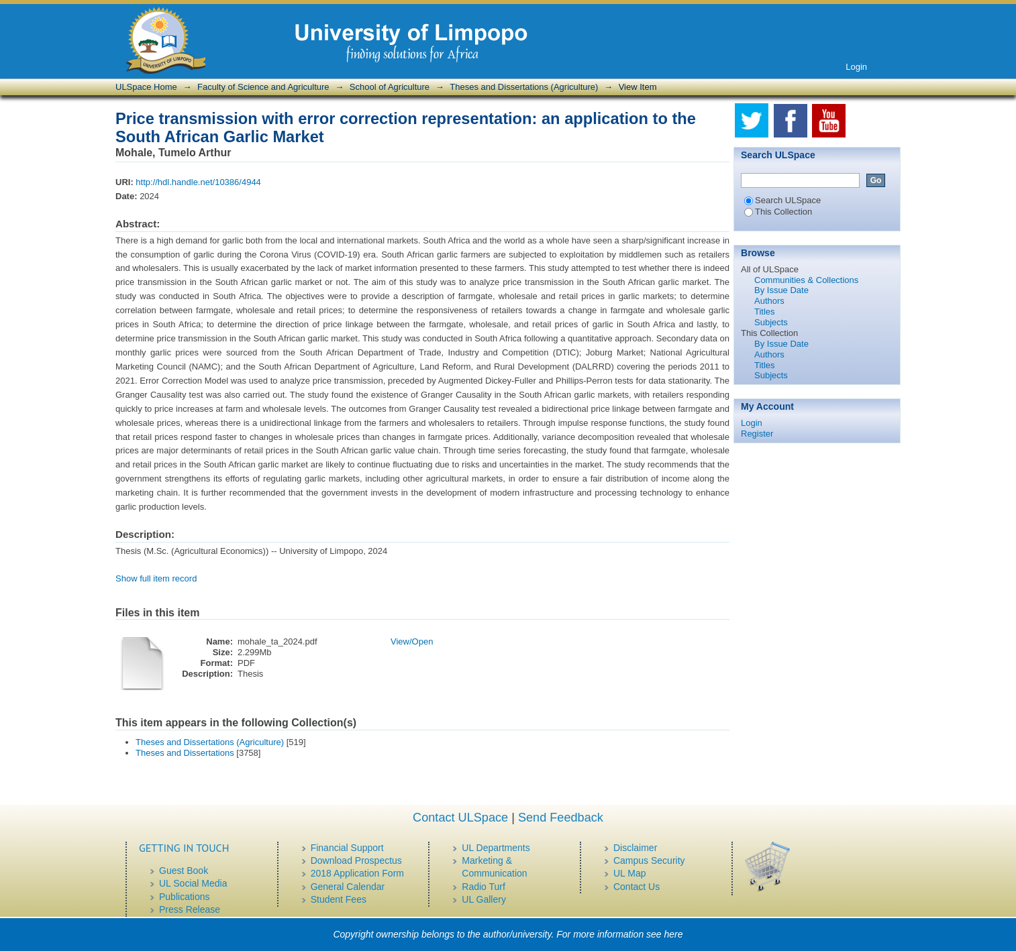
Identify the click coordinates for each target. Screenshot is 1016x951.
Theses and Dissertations (185, 753)
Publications (184, 896)
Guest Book (183, 870)
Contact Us (636, 886)
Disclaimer (635, 847)
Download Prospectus (356, 860)
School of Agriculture (389, 87)
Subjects (771, 322)
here (673, 934)
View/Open (412, 641)
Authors (769, 301)
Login (856, 67)
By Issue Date (781, 290)
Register (757, 434)
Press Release (189, 909)
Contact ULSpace (460, 817)
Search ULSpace (782, 200)
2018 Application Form (357, 873)
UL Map (629, 873)
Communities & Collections (806, 280)
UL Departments (495, 847)
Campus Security (649, 860)
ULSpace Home (146, 87)
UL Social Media (193, 883)
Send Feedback (560, 817)
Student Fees (338, 899)
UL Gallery (484, 899)
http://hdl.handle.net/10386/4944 (198, 182)
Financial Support (347, 847)
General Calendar (348, 886)
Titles (764, 311)
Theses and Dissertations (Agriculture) (524, 87)
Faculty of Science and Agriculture (263, 87)
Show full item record (156, 578)
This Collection (778, 212)
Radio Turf (483, 886)
